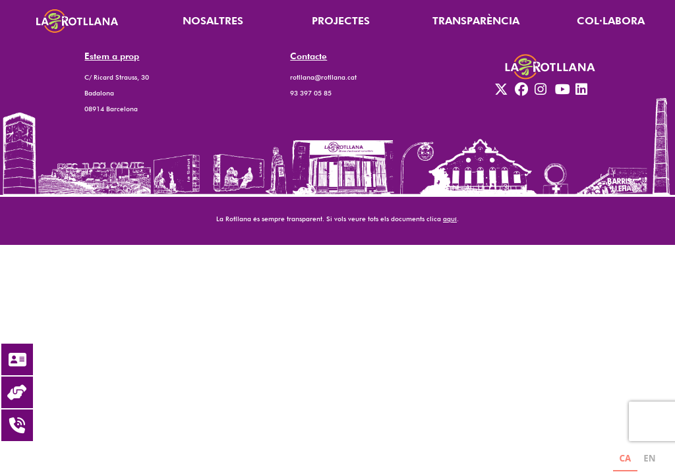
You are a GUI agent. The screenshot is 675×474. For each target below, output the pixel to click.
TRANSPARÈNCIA (475, 20)
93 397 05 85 (311, 93)
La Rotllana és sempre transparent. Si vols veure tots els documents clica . (337, 219)
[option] (649, 460)
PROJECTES (341, 20)
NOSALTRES (213, 20)
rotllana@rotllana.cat (323, 77)
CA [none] (625, 458)
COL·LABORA (611, 20)
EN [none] (649, 458)
